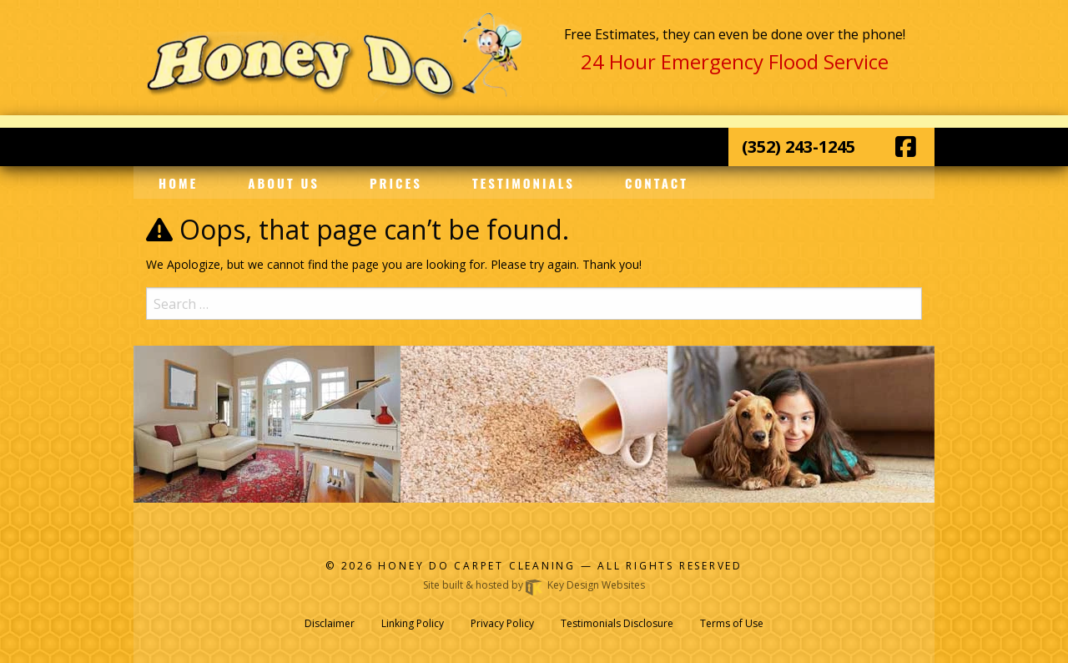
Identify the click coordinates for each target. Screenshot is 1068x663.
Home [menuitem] (178, 183)
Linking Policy (412, 623)
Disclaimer (330, 623)
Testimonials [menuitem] (523, 183)
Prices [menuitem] (396, 183)
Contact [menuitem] (656, 183)
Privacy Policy (502, 623)
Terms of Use (731, 623)
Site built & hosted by (534, 585)
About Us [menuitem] (284, 183)
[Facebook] (905, 146)
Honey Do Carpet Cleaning (479, 566)
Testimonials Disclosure (617, 623)
